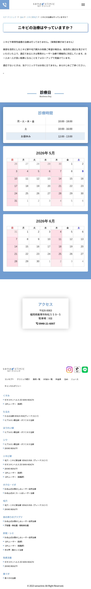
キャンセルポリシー (13, 386)
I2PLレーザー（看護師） (15, 477)
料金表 (58, 379)
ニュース (74, 379)
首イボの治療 (10, 578)
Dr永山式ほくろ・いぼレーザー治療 (19, 493)
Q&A (66, 379)
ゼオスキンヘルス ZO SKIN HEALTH (19, 399)
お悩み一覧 (48, 379)
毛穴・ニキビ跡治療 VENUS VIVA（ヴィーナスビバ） (27, 460)
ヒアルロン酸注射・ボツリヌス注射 (19, 420)
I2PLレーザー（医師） (14, 404)
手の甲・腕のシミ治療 (14, 550)
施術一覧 (36, 379)
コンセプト (9, 379)
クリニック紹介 (23, 379)
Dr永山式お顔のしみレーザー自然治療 (20, 489)
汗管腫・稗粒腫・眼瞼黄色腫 (17, 525)
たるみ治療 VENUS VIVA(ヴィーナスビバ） (22, 416)
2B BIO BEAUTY (11, 448)
